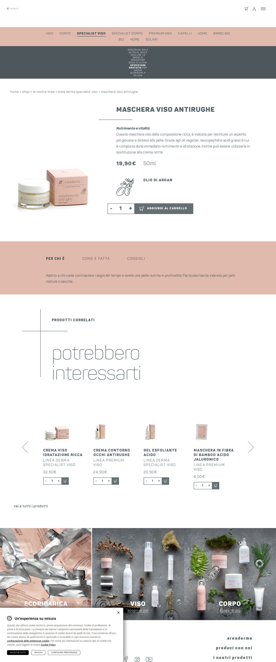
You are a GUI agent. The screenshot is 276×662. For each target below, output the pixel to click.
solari (152, 39)
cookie (200, 652)
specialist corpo (127, 33)
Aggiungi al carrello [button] (167, 187)
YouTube (150, 632)
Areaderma (40, 13)
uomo (202, 33)
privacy (186, 652)
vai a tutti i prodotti (31, 480)
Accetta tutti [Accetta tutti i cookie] (18, 653)
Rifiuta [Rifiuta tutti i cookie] (38, 653)
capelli (185, 33)
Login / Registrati (254, 13)
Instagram (135, 632)
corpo (65, 33)
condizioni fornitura (163, 652)
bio (121, 39)
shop (26, 70)
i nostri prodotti (232, 632)
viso (49, 33)
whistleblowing (249, 652)
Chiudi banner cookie (118, 612)
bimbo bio (221, 33)
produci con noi (234, 622)
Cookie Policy (48, 644)
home (135, 39)
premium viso (160, 33)
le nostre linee (44, 70)
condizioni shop (134, 652)
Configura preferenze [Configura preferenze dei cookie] (64, 653)
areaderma (239, 612)
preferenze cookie (222, 652)
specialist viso (91, 33)
